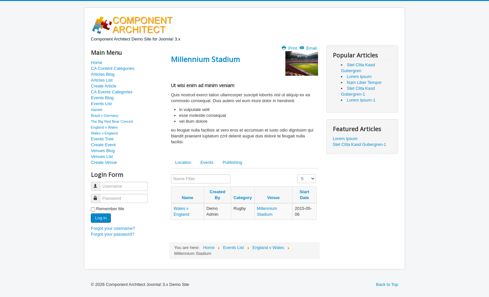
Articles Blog (102, 74)
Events (206, 162)
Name (187, 197)
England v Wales (104, 127)
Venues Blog (103, 150)
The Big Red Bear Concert (112, 121)
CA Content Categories (112, 68)
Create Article (103, 86)
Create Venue (104, 162)
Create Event (103, 144)
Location (183, 162)
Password (98, 195)
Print (289, 48)
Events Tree (102, 138)
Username (98, 183)
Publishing (232, 162)
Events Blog (102, 97)
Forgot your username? (113, 228)
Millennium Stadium (205, 59)
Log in (101, 217)
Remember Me (110, 208)
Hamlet (96, 110)
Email (308, 48)
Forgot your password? (112, 234)
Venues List (102, 156)
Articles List (101, 80)
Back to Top (387, 284)
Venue (273, 197)
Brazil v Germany (104, 115)
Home (96, 62)
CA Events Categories (111, 91)
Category (242, 197)
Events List (101, 103)
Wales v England (104, 133)
